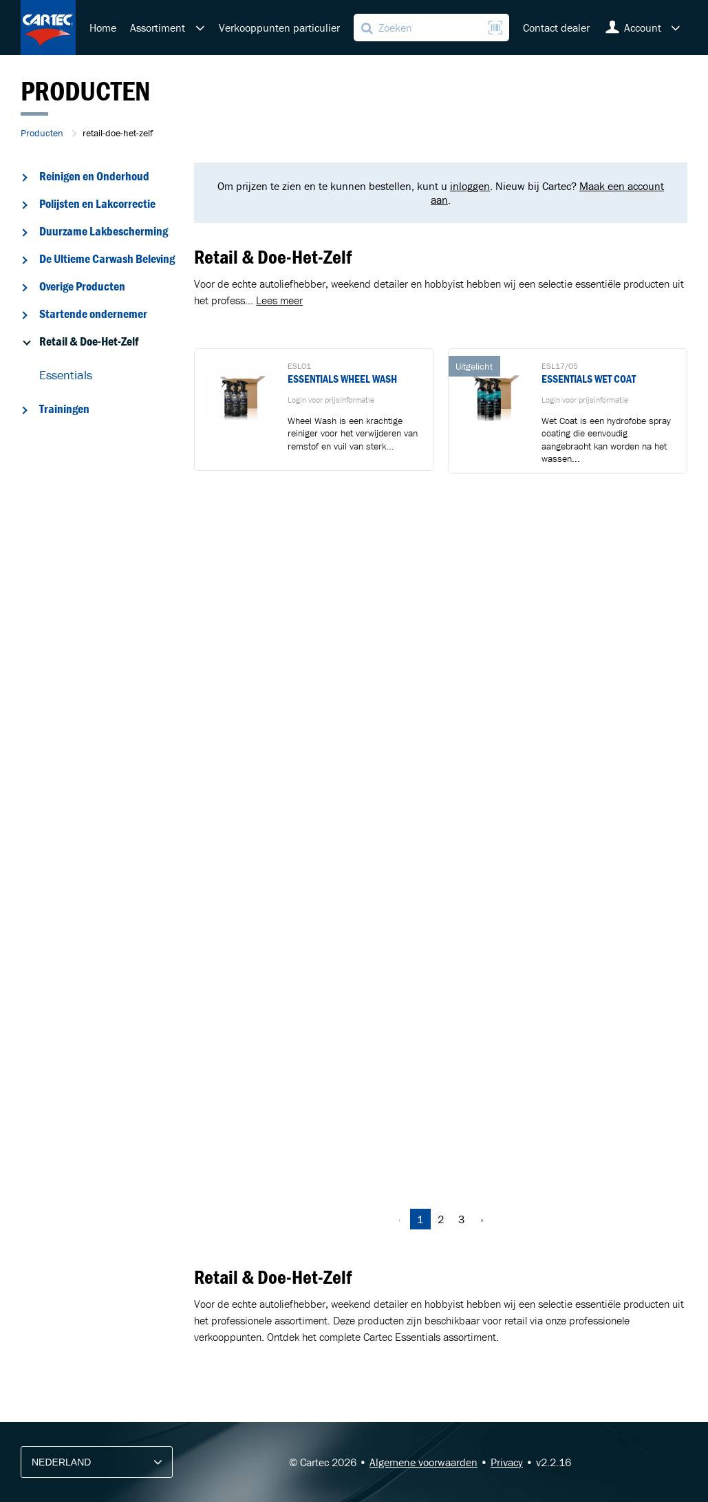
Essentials (65, 375)
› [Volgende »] (482, 1219)
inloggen (470, 186)
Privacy (507, 1462)
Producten (42, 133)
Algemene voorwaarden (423, 1462)
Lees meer (279, 300)
